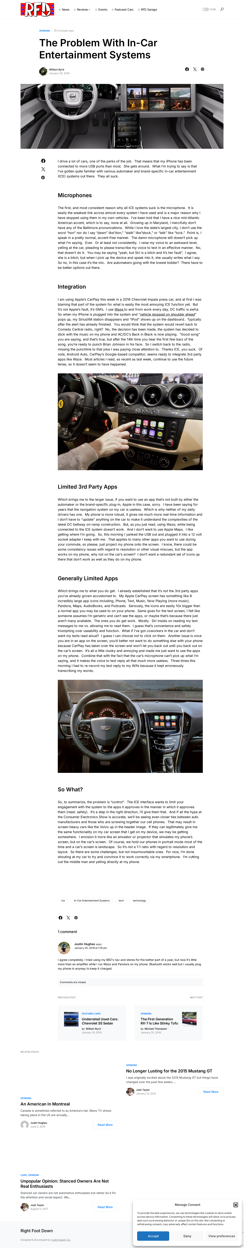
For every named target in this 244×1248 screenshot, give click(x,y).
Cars (24, 1175)
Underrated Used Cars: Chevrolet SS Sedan (100, 1021)
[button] (236, 1205)
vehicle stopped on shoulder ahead (167, 314)
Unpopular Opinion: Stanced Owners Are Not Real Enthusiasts (65, 1184)
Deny (187, 1236)
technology (139, 900)
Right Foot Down (37, 1230)
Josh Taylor (143, 1089)
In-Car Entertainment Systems (92, 900)
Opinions (44, 30)
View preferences (221, 1236)
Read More (105, 1124)
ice (63, 900)
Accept (153, 1236)
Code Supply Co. (61, 1239)
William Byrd (56, 69)
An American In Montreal (45, 1104)
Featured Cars (91, 1013)
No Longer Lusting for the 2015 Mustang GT (169, 1070)
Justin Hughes (38, 1122)
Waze (119, 309)
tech (121, 900)
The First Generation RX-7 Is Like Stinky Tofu (159, 1021)
